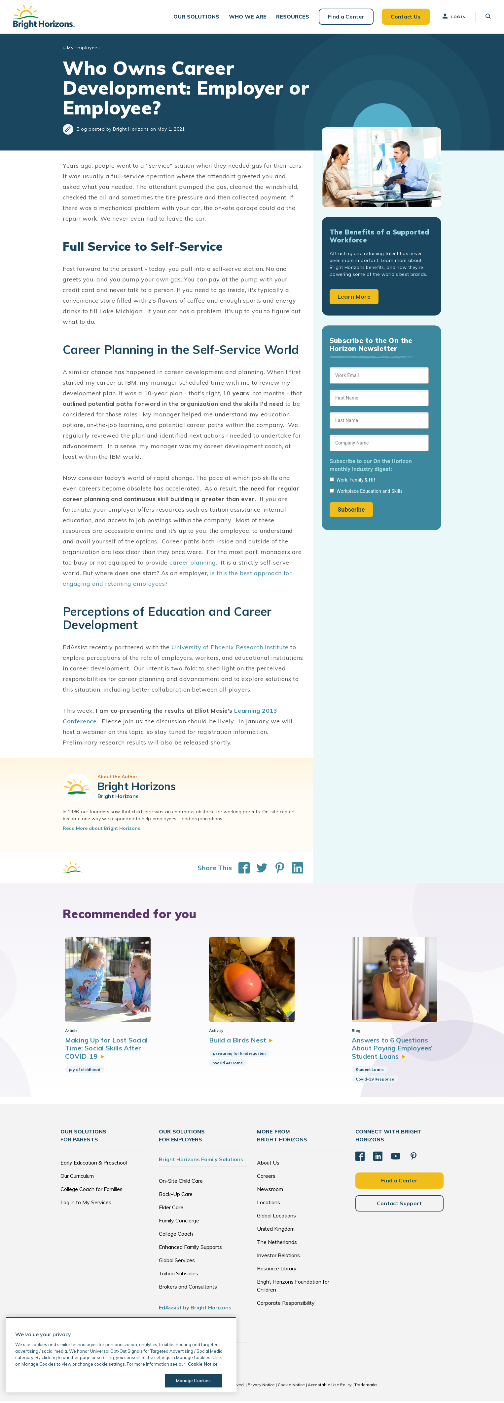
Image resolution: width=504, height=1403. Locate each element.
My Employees (83, 48)
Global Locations (276, 1217)
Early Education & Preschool (93, 1164)
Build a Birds (240, 1042)
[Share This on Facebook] (241, 867)
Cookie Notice (291, 1386)
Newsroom (270, 1190)
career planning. (194, 562)
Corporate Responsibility (286, 1304)
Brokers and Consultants (188, 1288)
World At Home (227, 1064)
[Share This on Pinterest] (276, 867)
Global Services (177, 1261)
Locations (268, 1204)
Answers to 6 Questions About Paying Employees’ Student (393, 1050)
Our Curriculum (77, 1177)
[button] (196, 16)
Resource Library (277, 1270)
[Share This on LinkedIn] (294, 867)
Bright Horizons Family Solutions (201, 1161)
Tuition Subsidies (178, 1275)
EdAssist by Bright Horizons (195, 1309)
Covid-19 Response (375, 1080)
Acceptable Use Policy (329, 1386)
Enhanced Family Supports (190, 1248)
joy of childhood (84, 1071)
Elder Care (171, 1209)
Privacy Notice (261, 1386)
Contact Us (405, 16)
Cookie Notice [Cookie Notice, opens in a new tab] (203, 1364)
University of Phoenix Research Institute (230, 647)
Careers (266, 1177)
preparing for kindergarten (238, 1054)
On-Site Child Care (181, 1182)
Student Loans (370, 1071)
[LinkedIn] (377, 1157)
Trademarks (366, 1386)
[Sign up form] (379, 442)
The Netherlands (277, 1243)
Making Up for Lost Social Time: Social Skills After (106, 1050)
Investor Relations (278, 1257)
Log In (453, 16)
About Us (268, 1164)
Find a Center (346, 16)
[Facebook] (360, 1157)
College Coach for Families (91, 1190)
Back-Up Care (176, 1195)
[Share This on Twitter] (259, 867)
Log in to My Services (85, 1204)
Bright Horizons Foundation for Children (293, 1287)
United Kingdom (276, 1230)
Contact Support (399, 1204)
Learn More (354, 296)
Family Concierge (179, 1222)
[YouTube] (395, 1157)
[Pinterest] (413, 1157)
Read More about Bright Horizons (101, 828)
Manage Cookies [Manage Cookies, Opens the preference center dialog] (193, 1380)
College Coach (176, 1235)
